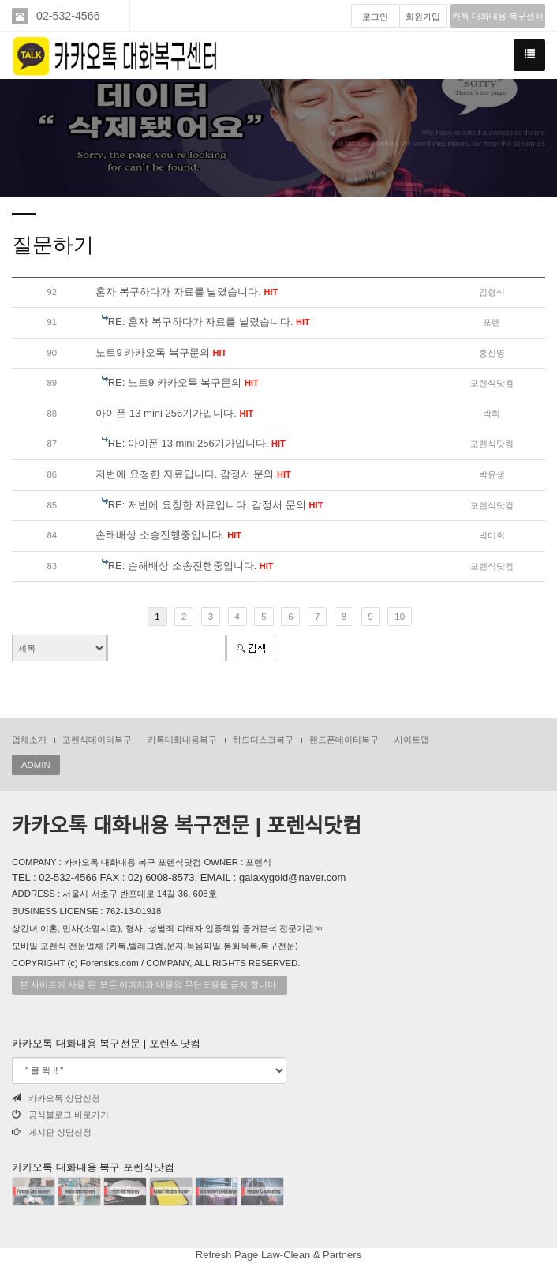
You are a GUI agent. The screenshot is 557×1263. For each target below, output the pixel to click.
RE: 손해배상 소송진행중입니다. (191, 566)
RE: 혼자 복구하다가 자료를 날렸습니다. (209, 322)
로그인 (375, 16)
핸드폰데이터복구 (344, 739)
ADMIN (35, 765)
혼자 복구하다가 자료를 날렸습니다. (186, 292)
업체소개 (29, 739)
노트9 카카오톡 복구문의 (160, 352)
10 (399, 616)
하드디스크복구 (263, 739)
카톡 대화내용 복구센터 (498, 16)
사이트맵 (411, 739)
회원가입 (423, 16)
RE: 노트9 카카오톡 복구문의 (183, 382)
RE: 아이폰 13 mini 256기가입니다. (197, 443)
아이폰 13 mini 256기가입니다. (174, 413)
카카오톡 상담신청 (56, 1098)
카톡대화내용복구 (182, 739)
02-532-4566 (68, 15)
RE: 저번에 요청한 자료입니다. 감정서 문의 (215, 505)
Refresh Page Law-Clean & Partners (278, 1255)
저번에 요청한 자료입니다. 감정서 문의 (192, 474)
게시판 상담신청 (52, 1132)
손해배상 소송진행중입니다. (168, 535)
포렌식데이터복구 (97, 739)
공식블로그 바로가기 (60, 1114)
